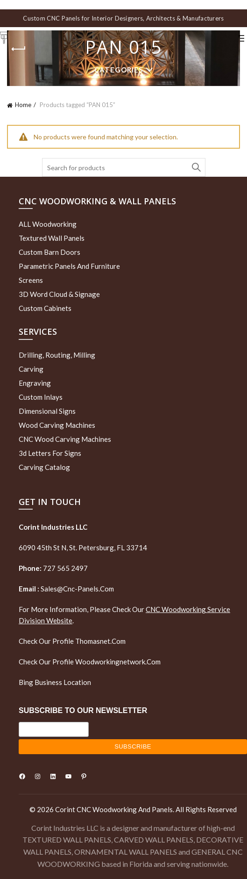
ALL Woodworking (48, 224)
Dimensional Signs (47, 411)
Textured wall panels (52, 238)
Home (23, 104)
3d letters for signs (50, 453)
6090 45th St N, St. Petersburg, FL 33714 (83, 547)
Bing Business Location (55, 682)
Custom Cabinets (45, 308)
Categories (118, 69)
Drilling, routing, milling (57, 355)
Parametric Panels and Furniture (69, 266)
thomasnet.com (100, 641)
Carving (31, 369)
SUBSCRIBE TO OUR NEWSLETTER (83, 710)
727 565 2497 (65, 568)
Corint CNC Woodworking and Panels (114, 809)
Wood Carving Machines (57, 425)
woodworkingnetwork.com (118, 661)
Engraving (35, 383)
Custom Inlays (41, 397)
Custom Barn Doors (49, 252)
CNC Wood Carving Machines (65, 439)
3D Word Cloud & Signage (59, 294)
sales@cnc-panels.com (66, 588)
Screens (31, 280)
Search (196, 167)
